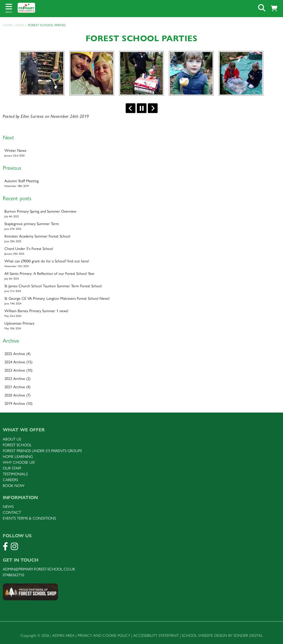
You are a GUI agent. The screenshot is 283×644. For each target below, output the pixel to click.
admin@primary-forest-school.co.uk (39, 569)
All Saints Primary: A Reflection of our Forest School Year (141, 276)
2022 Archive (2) (17, 378)
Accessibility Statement (156, 635)
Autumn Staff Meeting (141, 183)
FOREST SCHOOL (17, 445)
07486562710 (13, 575)
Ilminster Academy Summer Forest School (141, 238)
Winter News (141, 153)
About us (12, 439)
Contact (12, 512)
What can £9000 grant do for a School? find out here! (141, 263)
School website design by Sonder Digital (222, 635)
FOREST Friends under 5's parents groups (42, 451)
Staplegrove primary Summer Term (141, 226)
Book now (14, 485)
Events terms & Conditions (29, 518)
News (8, 506)
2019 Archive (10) (18, 403)
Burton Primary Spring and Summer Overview (141, 213)
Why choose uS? (19, 462)
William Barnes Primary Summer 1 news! (141, 313)
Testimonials (15, 474)
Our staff (12, 468)
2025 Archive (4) (17, 353)
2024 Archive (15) (18, 362)
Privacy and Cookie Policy (104, 635)
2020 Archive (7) (17, 395)
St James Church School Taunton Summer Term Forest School (141, 288)
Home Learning (18, 456)
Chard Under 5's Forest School (141, 251)
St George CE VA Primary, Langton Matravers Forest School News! (141, 301)
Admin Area (63, 635)
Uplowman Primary (141, 325)
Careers (10, 480)
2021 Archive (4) (17, 387)
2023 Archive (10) (18, 370)
